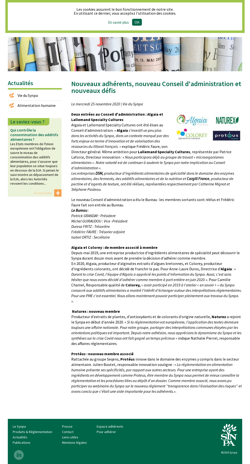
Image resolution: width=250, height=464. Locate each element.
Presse (67, 426)
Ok (137, 22)
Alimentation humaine (37, 105)
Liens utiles (70, 437)
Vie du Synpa (28, 95)
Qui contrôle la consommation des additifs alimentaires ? (34, 135)
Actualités (20, 437)
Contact (67, 432)
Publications (22, 442)
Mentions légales (74, 442)
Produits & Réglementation (32, 432)
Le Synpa (19, 426)
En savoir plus (118, 22)
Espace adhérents (110, 426)
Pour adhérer (106, 432)
